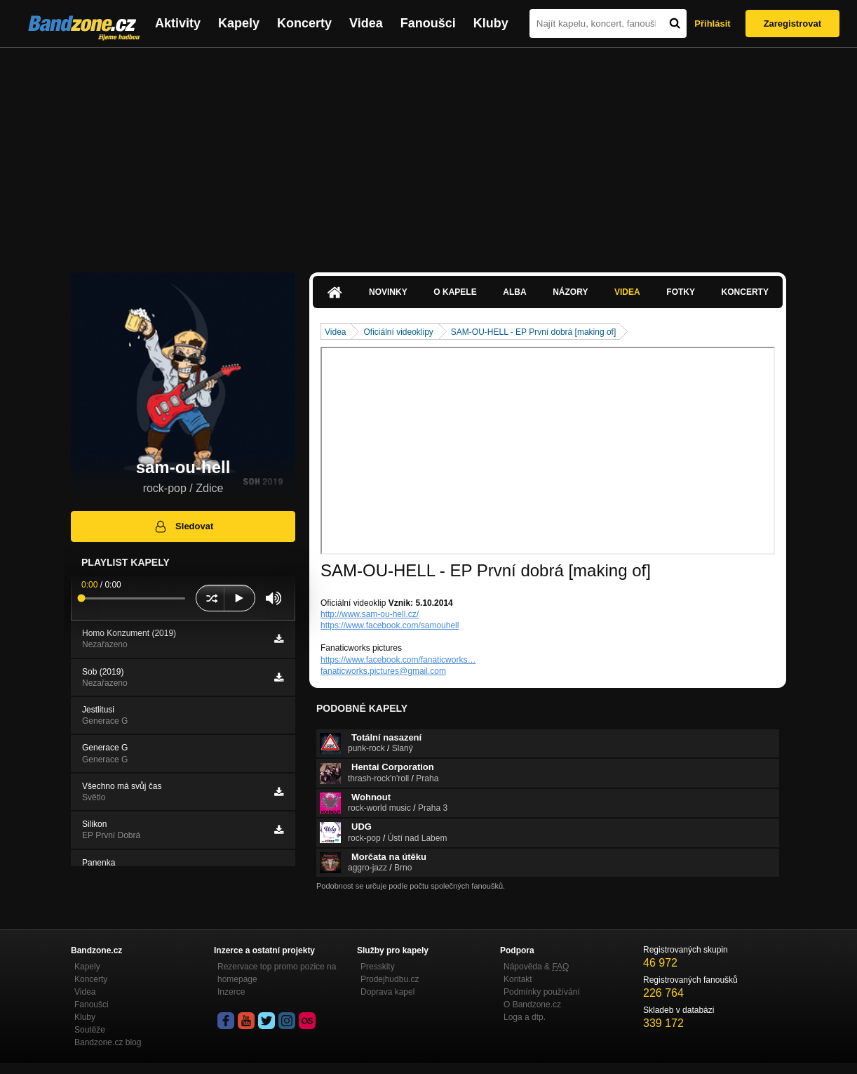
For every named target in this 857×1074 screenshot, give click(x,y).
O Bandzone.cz (532, 1004)
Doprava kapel (387, 992)
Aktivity (178, 23)
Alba (514, 292)
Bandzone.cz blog (107, 1042)
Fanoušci (428, 23)
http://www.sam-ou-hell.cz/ (369, 614)
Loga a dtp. (525, 1017)
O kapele (454, 292)
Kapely (238, 23)
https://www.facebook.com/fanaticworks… (397, 660)
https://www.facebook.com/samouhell (389, 625)
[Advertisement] (428, 153)
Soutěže (89, 1030)
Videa (366, 23)
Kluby (490, 23)
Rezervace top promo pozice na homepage (276, 973)
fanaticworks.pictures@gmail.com (383, 671)
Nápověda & (536, 967)
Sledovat (183, 526)
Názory (570, 292)
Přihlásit (712, 23)
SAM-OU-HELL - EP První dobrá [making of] (533, 332)
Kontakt (518, 979)
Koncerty (304, 23)
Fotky (680, 292)
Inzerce (231, 992)
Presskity (377, 967)
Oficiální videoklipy (398, 332)
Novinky (388, 292)
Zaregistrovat (792, 23)
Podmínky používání (542, 992)
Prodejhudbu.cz (389, 979)
